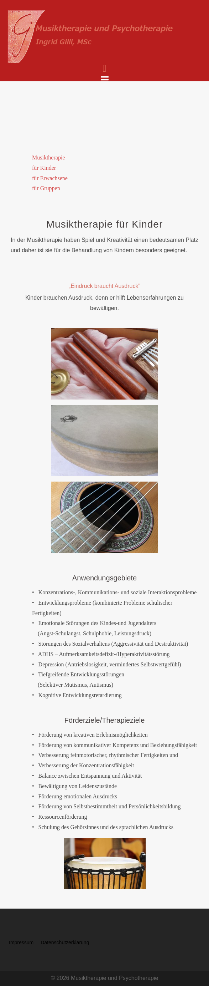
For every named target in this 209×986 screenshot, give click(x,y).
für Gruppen (46, 188)
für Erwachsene (50, 178)
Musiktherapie (48, 157)
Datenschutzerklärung (65, 942)
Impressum (21, 942)
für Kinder (44, 168)
